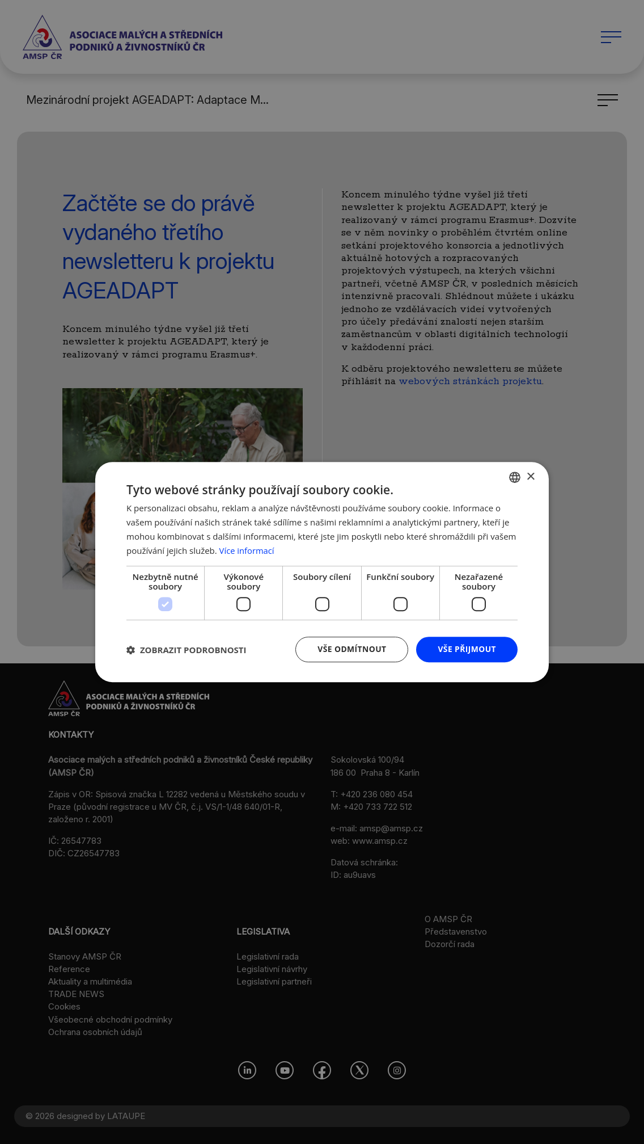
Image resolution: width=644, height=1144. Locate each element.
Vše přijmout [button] (467, 649)
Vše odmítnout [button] (350, 649)
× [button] (530, 476)
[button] (186, 650)
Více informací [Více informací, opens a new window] (247, 550)
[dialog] (322, 572)
